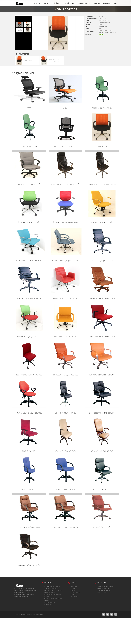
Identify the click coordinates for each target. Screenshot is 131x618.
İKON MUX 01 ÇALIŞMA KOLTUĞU (102, 260)
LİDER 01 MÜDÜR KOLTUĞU (65, 413)
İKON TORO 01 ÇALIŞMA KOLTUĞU (102, 337)
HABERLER (97, 3)
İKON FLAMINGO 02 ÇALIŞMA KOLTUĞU (102, 184)
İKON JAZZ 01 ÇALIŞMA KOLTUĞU (65, 222)
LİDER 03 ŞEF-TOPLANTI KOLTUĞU (102, 413)
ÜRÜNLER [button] (57, 3)
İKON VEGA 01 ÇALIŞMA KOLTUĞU (65, 375)
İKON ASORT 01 (102, 146)
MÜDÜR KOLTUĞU (29, 451)
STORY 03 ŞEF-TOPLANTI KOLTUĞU (66, 527)
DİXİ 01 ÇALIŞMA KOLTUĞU (102, 108)
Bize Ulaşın (74, 596)
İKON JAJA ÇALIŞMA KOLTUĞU (29, 222)
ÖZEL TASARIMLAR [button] (84, 3)
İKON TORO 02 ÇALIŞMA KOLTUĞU (29, 375)
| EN (115, 3)
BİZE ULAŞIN (107, 3)
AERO (29, 108)
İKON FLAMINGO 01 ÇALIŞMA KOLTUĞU (65, 184)
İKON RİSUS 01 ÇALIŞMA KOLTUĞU (102, 299)
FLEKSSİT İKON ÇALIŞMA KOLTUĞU (65, 146)
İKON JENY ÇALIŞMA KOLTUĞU (102, 222)
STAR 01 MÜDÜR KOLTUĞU (29, 489)
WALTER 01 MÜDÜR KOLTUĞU (29, 565)
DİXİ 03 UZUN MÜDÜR (29, 146)
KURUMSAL (36, 3)
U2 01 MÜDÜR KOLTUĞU (102, 527)
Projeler (73, 588)
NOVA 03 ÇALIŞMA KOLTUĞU (65, 451)
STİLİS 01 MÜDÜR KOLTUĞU (102, 489)
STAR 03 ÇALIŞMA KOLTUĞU (65, 489)
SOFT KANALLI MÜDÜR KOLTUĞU (102, 451)
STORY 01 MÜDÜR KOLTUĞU (29, 527)
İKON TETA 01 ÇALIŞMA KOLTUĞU (65, 337)
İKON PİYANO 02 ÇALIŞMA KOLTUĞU (65, 299)
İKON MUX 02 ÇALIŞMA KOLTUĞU (29, 299)
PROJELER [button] (47, 3)
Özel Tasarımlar (75, 592)
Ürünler (73, 590)
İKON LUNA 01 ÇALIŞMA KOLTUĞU (29, 260)
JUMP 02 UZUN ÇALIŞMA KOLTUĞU (29, 413)
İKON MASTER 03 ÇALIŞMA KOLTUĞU (65, 260)
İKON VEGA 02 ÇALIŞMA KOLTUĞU (102, 375)
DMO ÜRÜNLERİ (69, 3)
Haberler (73, 594)
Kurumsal (74, 586)
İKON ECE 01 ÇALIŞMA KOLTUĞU (29, 184)
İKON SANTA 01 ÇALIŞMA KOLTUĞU (29, 337)
